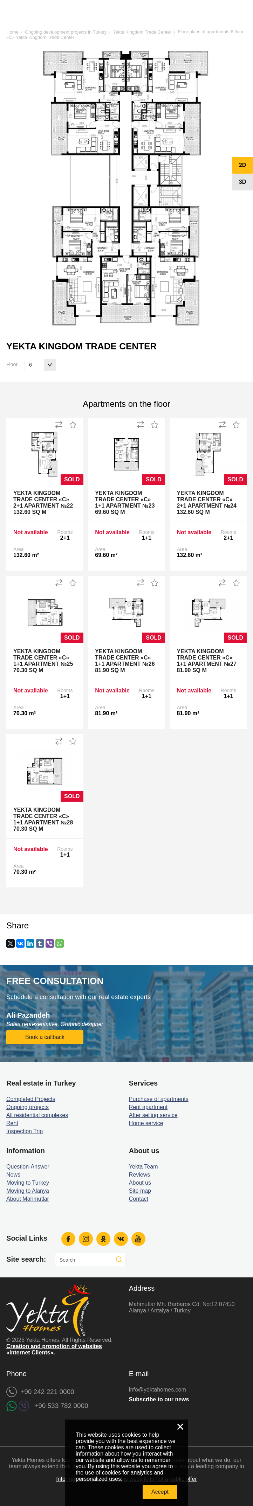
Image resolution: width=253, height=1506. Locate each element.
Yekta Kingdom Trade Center (142, 32)
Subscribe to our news (159, 1399)
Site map (140, 1191)
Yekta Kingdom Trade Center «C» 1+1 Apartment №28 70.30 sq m (43, 819)
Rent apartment (148, 1107)
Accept (160, 1492)
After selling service (153, 1115)
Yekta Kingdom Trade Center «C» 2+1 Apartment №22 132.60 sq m (43, 502)
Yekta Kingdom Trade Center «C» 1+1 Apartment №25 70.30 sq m (43, 660)
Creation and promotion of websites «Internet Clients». (54, 1349)
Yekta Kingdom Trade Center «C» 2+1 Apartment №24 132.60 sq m (206, 502)
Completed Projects (30, 1099)
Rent (12, 1123)
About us (140, 1183)
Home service (146, 1123)
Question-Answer (27, 1167)
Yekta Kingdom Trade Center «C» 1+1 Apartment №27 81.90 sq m (206, 660)
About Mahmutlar (27, 1199)
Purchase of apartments (159, 1099)
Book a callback (44, 1037)
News (13, 1175)
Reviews (139, 1175)
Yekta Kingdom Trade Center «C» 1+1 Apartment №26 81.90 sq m (125, 660)
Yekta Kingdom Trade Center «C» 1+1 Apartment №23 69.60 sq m (125, 502)
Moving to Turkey (27, 1183)
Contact (138, 1199)
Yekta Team (143, 1167)
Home (12, 32)
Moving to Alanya (27, 1191)
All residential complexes (37, 1115)
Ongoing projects (27, 1107)
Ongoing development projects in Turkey (66, 32)
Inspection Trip (24, 1131)
